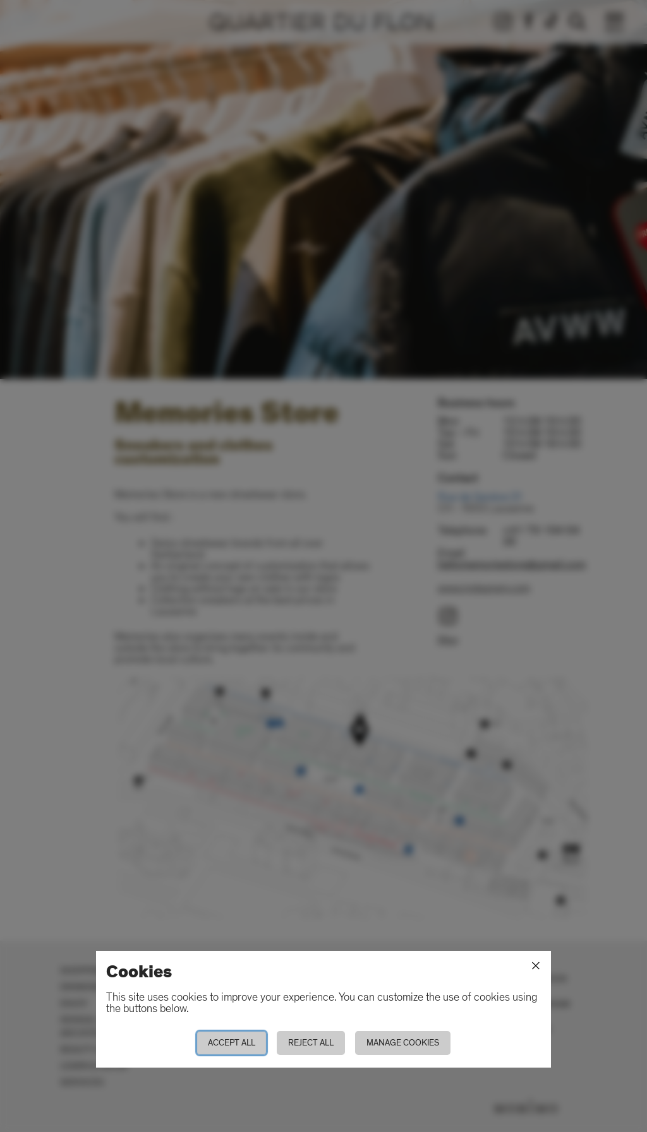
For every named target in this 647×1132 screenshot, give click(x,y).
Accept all (231, 1042)
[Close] (536, 966)
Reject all (311, 1042)
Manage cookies (402, 1042)
